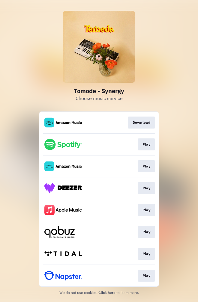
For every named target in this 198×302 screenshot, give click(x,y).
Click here (107, 292)
